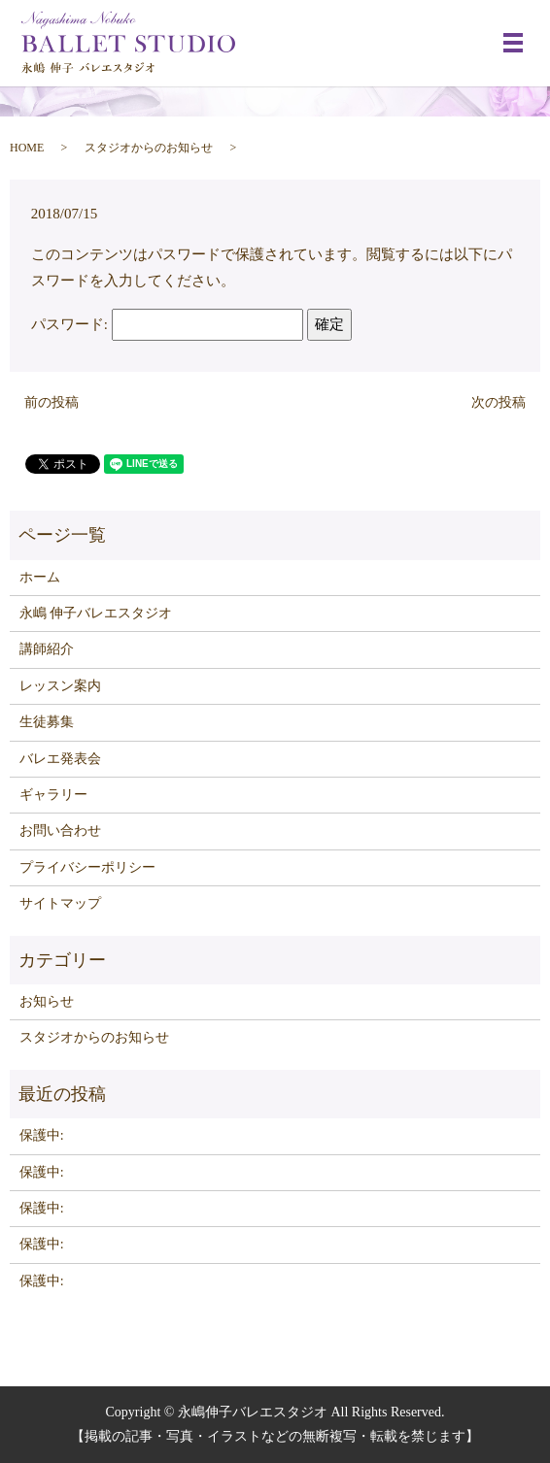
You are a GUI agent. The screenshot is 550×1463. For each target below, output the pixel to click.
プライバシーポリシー (87, 867)
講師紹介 (46, 649)
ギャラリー (53, 794)
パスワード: (167, 324)
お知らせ (46, 1001)
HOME (27, 147)
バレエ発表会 (60, 758)
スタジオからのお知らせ (149, 147)
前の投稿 (51, 402)
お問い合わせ (60, 830)
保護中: (41, 1135)
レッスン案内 (60, 686)
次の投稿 (498, 402)
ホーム (39, 577)
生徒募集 (46, 722)
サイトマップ (60, 903)
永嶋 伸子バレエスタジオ (96, 613)
